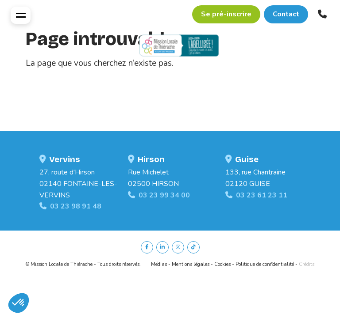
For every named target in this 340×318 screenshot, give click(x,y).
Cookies (222, 264)
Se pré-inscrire (226, 14)
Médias (159, 264)
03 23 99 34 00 (159, 195)
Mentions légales (190, 264)
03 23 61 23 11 (256, 195)
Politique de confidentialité (265, 264)
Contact (286, 14)
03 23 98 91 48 (70, 206)
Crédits (306, 264)
